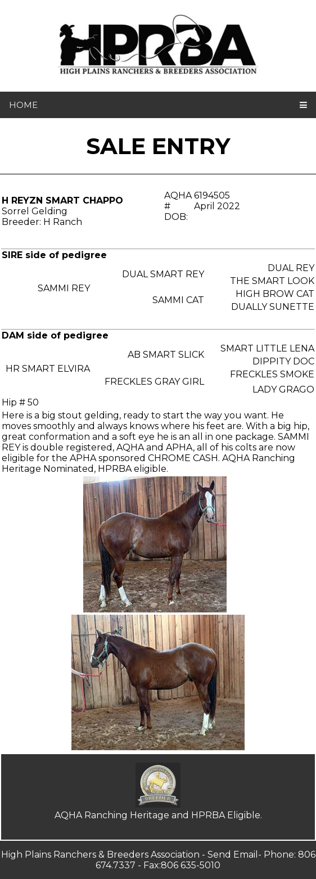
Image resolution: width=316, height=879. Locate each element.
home (23, 105)
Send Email (232, 854)
